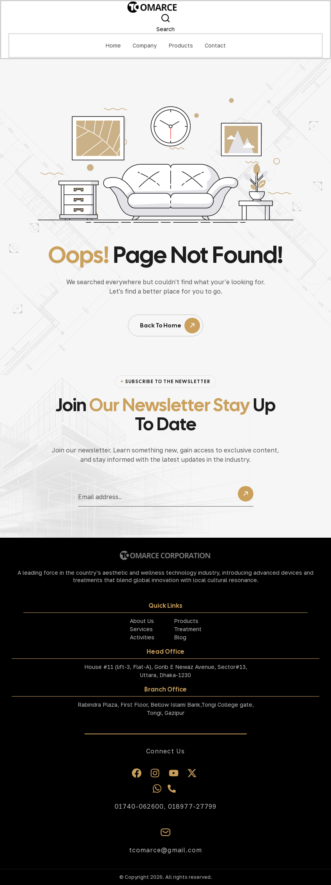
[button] (145, 45)
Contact (215, 45)
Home (113, 45)
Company (145, 45)
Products (180, 45)
